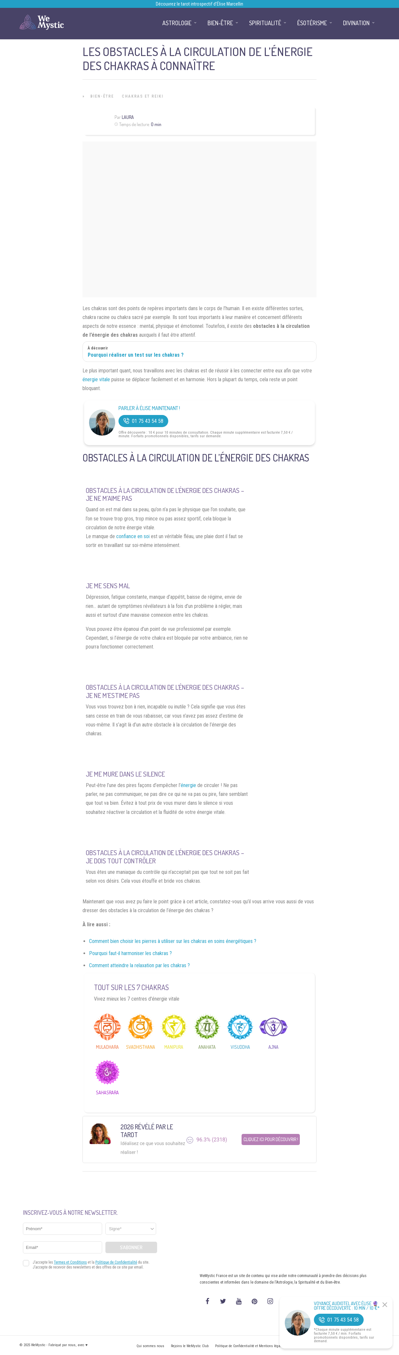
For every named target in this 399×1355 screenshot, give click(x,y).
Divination (356, 23)
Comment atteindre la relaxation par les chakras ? (139, 965)
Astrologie (176, 23)
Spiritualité (265, 23)
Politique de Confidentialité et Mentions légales (250, 1346)
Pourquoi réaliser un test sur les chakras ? (136, 355)
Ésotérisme (312, 23)
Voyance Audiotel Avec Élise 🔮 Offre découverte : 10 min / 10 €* (347, 1305)
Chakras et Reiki (142, 96)
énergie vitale (96, 379)
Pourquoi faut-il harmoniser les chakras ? (130, 953)
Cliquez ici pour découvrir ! (271, 1139)
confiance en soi (133, 536)
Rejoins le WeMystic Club (190, 1346)
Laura (128, 117)
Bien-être (102, 96)
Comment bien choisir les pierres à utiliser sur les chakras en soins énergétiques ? (172, 941)
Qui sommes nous (150, 1346)
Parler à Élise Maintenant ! (149, 408)
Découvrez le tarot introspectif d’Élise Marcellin (199, 4)
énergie (188, 785)
